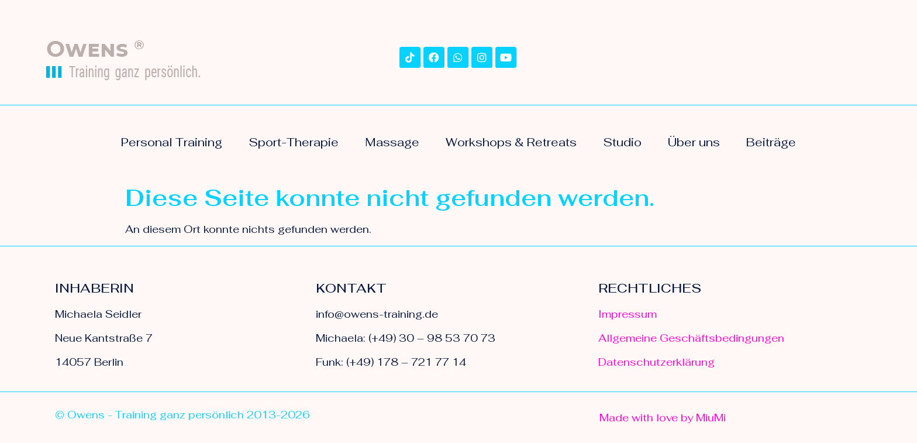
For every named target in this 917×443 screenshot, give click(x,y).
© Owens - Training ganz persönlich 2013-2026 (182, 414)
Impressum (627, 314)
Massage (392, 142)
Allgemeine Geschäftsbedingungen (691, 338)
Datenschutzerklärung (656, 362)
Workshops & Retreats (511, 142)
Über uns (694, 142)
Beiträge (771, 142)
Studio (622, 142)
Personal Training (171, 142)
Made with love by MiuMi (662, 417)
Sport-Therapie (294, 142)
